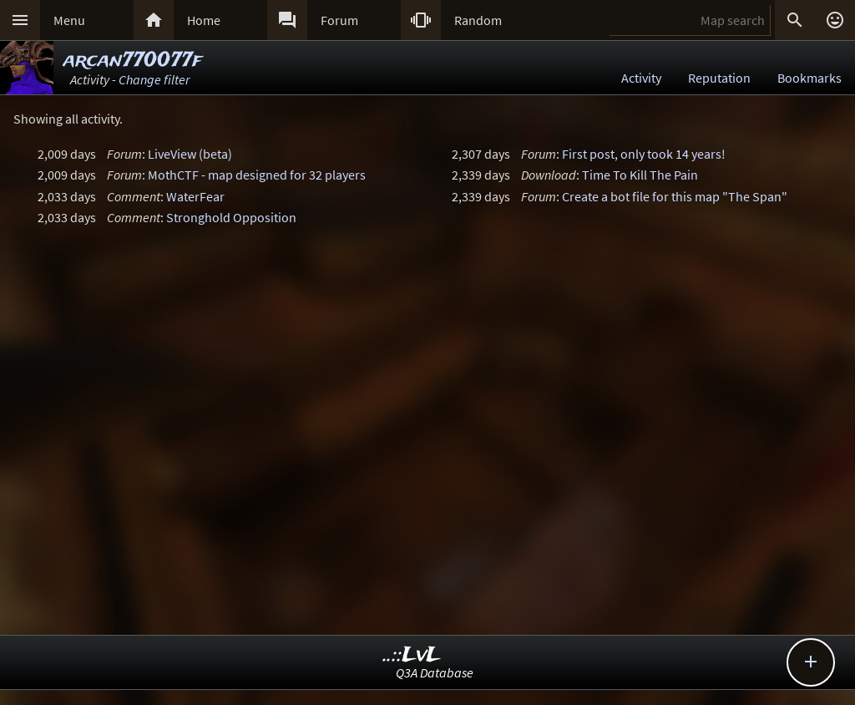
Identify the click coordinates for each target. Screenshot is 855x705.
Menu (69, 20)
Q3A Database (434, 672)
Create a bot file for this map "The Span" (674, 196)
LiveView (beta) (190, 153)
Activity (641, 77)
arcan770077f (132, 60)
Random (478, 20)
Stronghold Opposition (231, 217)
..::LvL (412, 655)
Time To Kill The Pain (640, 174)
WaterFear (195, 196)
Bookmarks (809, 77)
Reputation (719, 77)
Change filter (154, 79)
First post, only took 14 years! (644, 153)
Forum (339, 20)
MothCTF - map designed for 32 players (257, 174)
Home (203, 20)
